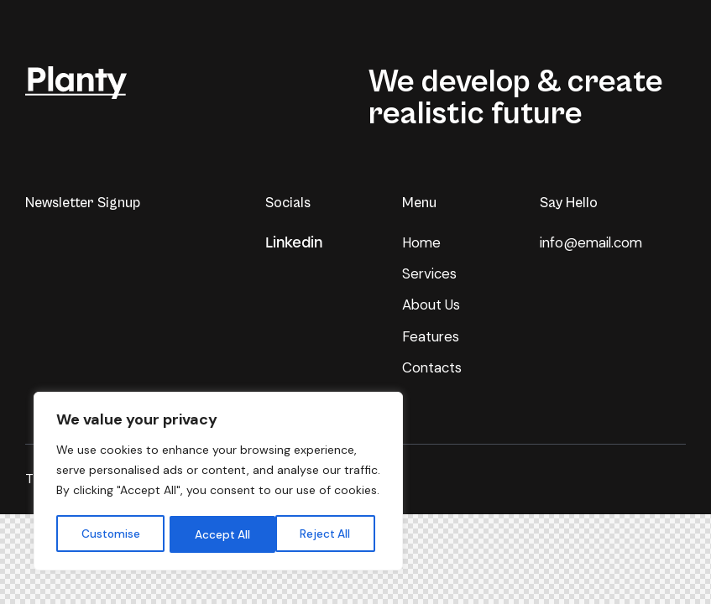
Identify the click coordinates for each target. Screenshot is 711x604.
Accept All (328, 534)
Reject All (220, 534)
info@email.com (593, 242)
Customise (110, 534)
